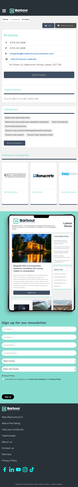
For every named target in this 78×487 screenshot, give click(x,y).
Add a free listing (11, 423)
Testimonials (8, 435)
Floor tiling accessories (15, 126)
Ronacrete (38, 192)
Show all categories (14, 143)
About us (7, 442)
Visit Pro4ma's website (23, 59)
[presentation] (23, 387)
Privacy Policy (8, 376)
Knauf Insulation (69, 192)
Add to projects (65, 25)
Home (5, 19)
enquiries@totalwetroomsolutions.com (32, 53)
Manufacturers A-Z (12, 417)
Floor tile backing (59, 122)
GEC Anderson (10, 192)
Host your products (12, 429)
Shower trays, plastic (14, 135)
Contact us (8, 448)
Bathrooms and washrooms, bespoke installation (26, 122)
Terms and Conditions (37, 379)
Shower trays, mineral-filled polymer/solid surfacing (28, 130)
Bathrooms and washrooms (17, 118)
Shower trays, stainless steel (40, 135)
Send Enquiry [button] (39, 74)
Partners (6, 454)
